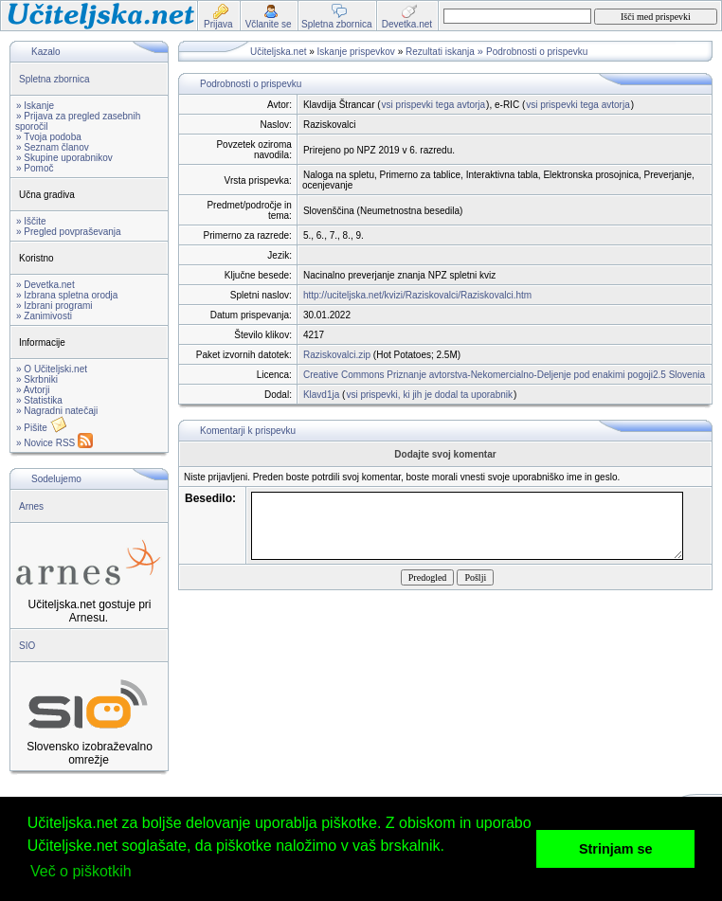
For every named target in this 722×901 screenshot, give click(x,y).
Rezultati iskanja (440, 51)
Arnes (31, 506)
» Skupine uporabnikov (64, 158)
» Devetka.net (45, 284)
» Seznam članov (52, 147)
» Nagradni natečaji (57, 410)
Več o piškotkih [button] (81, 871)
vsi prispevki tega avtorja (434, 104)
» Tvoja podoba (48, 137)
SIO (27, 645)
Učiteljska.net (278, 51)
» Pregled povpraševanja (68, 231)
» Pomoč (34, 168)
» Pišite (41, 428)
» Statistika (39, 400)
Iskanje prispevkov (356, 51)
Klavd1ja (321, 394)
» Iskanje (35, 105)
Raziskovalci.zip (336, 355)
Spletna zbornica (54, 79)
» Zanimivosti (44, 316)
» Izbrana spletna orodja (66, 295)
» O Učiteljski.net (51, 369)
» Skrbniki (37, 379)
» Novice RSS (54, 443)
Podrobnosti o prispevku (536, 51)
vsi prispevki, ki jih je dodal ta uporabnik (429, 394)
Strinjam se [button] (616, 848)
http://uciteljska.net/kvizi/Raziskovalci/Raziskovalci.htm (417, 295)
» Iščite (31, 221)
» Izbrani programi (54, 305)
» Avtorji (32, 390)
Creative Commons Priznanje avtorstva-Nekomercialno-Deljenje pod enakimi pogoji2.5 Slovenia (504, 374)
